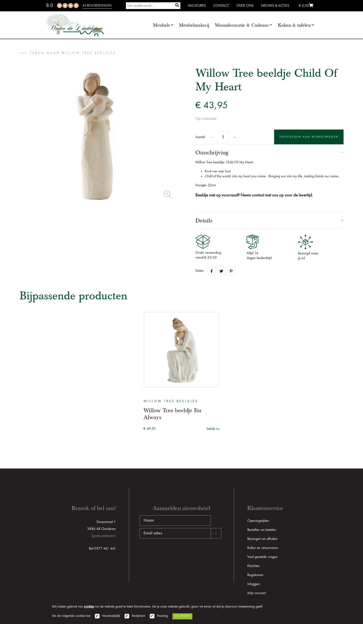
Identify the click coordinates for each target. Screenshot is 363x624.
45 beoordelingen (97, 5)
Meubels (161, 25)
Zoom (168, 194)
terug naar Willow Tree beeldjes (73, 53)
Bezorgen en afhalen (262, 539)
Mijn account (256, 593)
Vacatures (197, 6)
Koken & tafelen (294, 25)
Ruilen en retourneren (262, 548)
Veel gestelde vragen (262, 557)
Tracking (162, 616)
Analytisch (138, 616)
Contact (221, 6)
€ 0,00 (306, 6)
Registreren (255, 575)
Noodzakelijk (111, 616)
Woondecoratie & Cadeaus (242, 25)
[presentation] (175, 553)
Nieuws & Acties (275, 6)
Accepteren (182, 616)
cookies (89, 606)
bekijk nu (213, 429)
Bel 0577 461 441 (102, 549)
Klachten (253, 566)
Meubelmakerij (194, 25)
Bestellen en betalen (261, 530)
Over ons (244, 6)
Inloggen (253, 584)
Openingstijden (258, 521)
